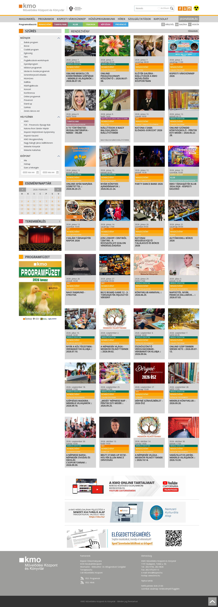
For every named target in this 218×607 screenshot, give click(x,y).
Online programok (32, 96)
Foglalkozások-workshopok (36, 60)
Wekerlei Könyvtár (32, 146)
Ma (25, 160)
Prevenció (120, 24)
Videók (193, 24)
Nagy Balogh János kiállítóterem (38, 143)
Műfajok (25, 37)
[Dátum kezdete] (30, 172)
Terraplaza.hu (86, 569)
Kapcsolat (161, 19)
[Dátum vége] (50, 172)
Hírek (121, 19)
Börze (26, 46)
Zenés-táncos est (32, 111)
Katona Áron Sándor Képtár (36, 128)
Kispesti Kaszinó (31, 135)
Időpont (25, 156)
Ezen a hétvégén (31, 167)
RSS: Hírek (89, 582)
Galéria (181, 24)
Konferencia (29, 93)
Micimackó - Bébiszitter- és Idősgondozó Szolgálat (103, 566)
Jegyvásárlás (189, 19)
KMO (26, 121)
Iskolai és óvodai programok (36, 71)
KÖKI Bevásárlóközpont (91, 564)
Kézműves (28, 78)
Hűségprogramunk (101, 19)
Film (26, 56)
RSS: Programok (92, 578)
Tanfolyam (60, 24)
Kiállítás (27, 82)
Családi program (31, 49)
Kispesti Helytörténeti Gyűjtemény (39, 132)
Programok (46, 19)
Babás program (31, 42)
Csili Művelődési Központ (91, 572)
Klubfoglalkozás (31, 85)
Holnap (27, 164)
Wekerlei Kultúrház (32, 150)
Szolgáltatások (139, 19)
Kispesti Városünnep (71, 19)
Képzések (105, 24)
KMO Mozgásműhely (33, 139)
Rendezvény (45, 24)
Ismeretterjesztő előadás (35, 74)
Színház (27, 107)
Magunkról (27, 19)
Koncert (27, 89)
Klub (75, 24)
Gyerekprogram (31, 64)
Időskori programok (33, 67)
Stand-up (28, 103)
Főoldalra (193, 31)
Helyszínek (26, 116)
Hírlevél (167, 24)
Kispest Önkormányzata (91, 561)
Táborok (90, 24)
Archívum (165, 8)
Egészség (28, 53)
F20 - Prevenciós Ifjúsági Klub (37, 124)
